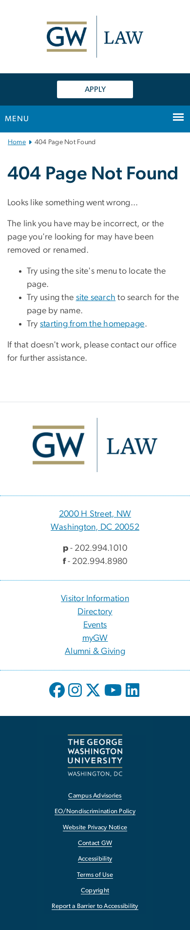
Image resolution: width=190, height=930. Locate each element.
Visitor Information (95, 598)
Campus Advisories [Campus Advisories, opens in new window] (94, 796)
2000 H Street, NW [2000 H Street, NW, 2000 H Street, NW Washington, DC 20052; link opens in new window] (95, 514)
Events (95, 625)
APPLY (95, 89)
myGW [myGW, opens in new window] (95, 638)
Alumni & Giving (95, 651)
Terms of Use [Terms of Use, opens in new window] (95, 875)
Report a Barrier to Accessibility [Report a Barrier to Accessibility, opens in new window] (95, 906)
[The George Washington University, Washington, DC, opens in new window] (95, 755)
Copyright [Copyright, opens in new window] (95, 890)
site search (96, 297)
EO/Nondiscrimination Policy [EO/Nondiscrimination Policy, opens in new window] (95, 811)
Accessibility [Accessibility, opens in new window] (95, 859)
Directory (94, 611)
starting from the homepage (92, 324)
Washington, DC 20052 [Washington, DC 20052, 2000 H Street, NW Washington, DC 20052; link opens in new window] (95, 527)
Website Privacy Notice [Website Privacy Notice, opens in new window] (95, 827)
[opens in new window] (58, 697)
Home (17, 142)
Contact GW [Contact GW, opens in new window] (95, 843)
